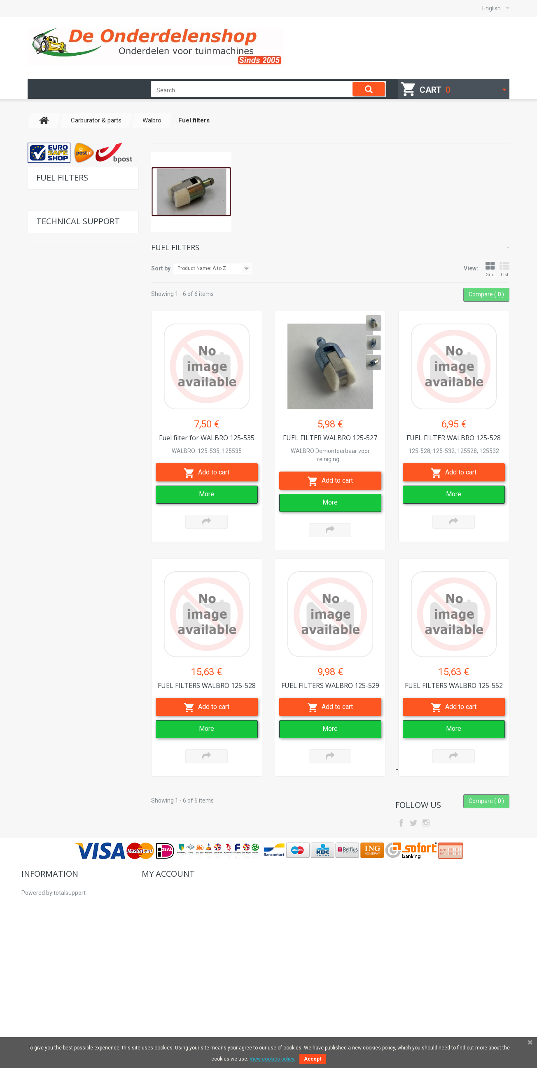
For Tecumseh (58, 238)
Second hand (57, 621)
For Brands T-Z (59, 353)
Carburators (59, 404)
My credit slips (160, 951)
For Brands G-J (59, 315)
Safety (48, 596)
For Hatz (51, 225)
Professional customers (52, 986)
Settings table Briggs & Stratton (85, 752)
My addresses (160, 963)
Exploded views (64, 706)
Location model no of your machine (78, 811)
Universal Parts (60, 481)
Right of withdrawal (46, 998)
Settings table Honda (71, 789)
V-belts (49, 609)
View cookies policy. (272, 1059)
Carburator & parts (64, 366)
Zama (52, 455)
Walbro (54, 391)
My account (168, 920)
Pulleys (49, 570)
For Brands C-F (59, 302)
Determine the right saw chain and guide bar (83, 729)
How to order (38, 951)
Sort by (160, 268)
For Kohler (53, 276)
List (504, 269)
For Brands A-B (59, 289)
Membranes (60, 417)
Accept (312, 1059)
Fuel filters (57, 442)
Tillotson (56, 379)
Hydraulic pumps (62, 583)
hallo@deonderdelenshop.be (449, 959)
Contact (54, 834)
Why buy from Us (43, 975)
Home (29, 939)
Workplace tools (61, 532)
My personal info (163, 975)
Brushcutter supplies (67, 494)
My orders (155, 939)
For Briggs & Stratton (67, 212)
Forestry (50, 506)
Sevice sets (54, 557)
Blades (49, 545)
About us (33, 963)
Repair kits (58, 430)
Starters (50, 634)
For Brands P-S (59, 340)
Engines (50, 519)
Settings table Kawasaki (75, 770)
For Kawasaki (57, 264)
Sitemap (32, 1010)
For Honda (53, 251)
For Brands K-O (59, 327)
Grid (490, 269)
